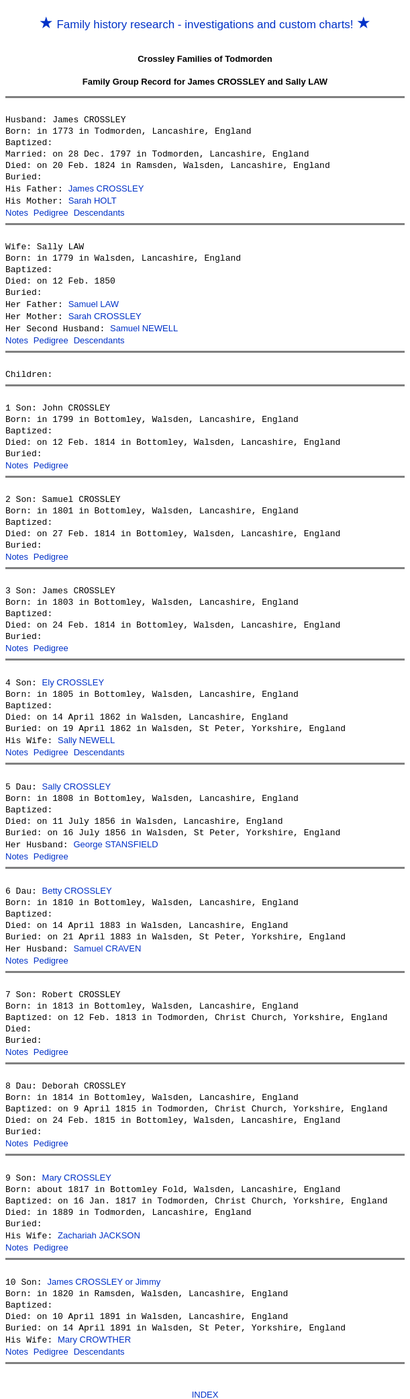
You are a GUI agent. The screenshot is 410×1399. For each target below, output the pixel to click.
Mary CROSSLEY (76, 1163)
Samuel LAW (93, 302)
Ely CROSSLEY (73, 676)
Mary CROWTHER (94, 1323)
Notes (16, 211)
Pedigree (51, 211)
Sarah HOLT (92, 200)
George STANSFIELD (115, 835)
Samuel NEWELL (144, 325)
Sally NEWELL (86, 733)
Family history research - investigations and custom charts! (205, 24)
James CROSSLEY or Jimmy (103, 1266)
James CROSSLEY (106, 188)
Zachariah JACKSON (99, 1221)
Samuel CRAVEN (107, 937)
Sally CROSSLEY (76, 778)
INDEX (205, 1376)
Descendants (99, 211)
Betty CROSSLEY (77, 880)
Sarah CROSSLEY (105, 313)
